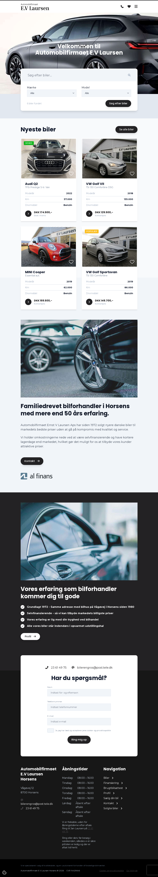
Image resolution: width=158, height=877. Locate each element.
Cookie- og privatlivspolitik (111, 870)
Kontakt (32, 461)
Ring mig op (79, 740)
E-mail (50, 716)
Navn (49, 687)
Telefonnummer (54, 701)
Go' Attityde (132, 870)
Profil (30, 636)
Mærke (31, 87)
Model (86, 87)
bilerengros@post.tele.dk (92, 668)
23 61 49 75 (56, 668)
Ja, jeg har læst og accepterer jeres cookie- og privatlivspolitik (83, 730)
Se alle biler (126, 129)
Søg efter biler (118, 103)
